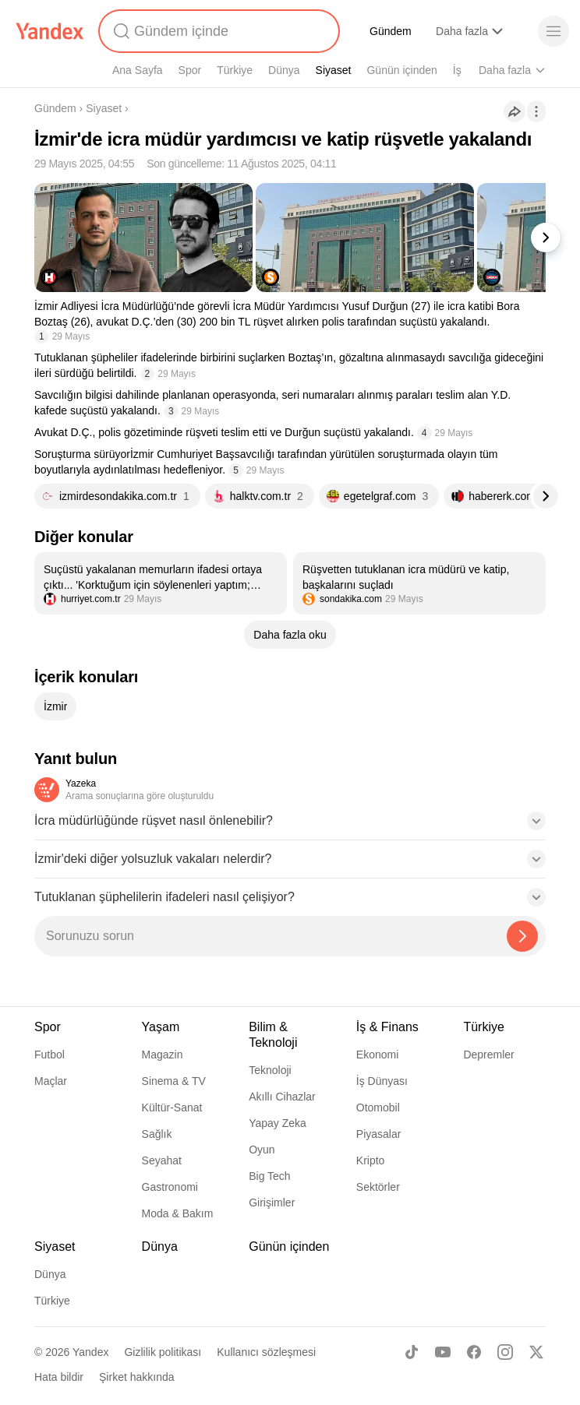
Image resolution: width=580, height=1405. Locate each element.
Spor (190, 70)
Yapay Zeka (277, 1123)
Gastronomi (170, 1187)
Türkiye (235, 70)
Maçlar (50, 1081)
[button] (290, 826)
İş (457, 70)
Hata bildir (58, 1377)
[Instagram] (505, 1352)
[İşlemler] (536, 111)
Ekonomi (377, 1054)
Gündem (391, 31)
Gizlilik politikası (162, 1352)
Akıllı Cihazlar (282, 1096)
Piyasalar (378, 1134)
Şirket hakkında (137, 1377)
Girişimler (272, 1202)
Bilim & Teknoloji (273, 1034)
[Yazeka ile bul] (522, 936)
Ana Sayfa (137, 70)
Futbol (49, 1054)
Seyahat (162, 1160)
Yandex (90, 1352)
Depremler (488, 1054)
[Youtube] (443, 1352)
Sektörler (378, 1187)
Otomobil (378, 1107)
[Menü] (553, 31)
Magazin (162, 1054)
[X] (536, 1352)
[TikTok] (411, 1352)
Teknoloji (270, 1070)
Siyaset (334, 70)
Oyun (261, 1149)
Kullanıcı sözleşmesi (266, 1352)
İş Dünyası (382, 1081)
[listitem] (160, 583)
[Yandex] (50, 31)
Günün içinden (401, 70)
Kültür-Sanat (172, 1107)
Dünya (283, 70)
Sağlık (157, 1134)
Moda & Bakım (178, 1213)
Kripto (370, 1160)
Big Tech (269, 1176)
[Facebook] (474, 1352)
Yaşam (161, 1027)
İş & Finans (387, 1027)
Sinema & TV (174, 1081)
